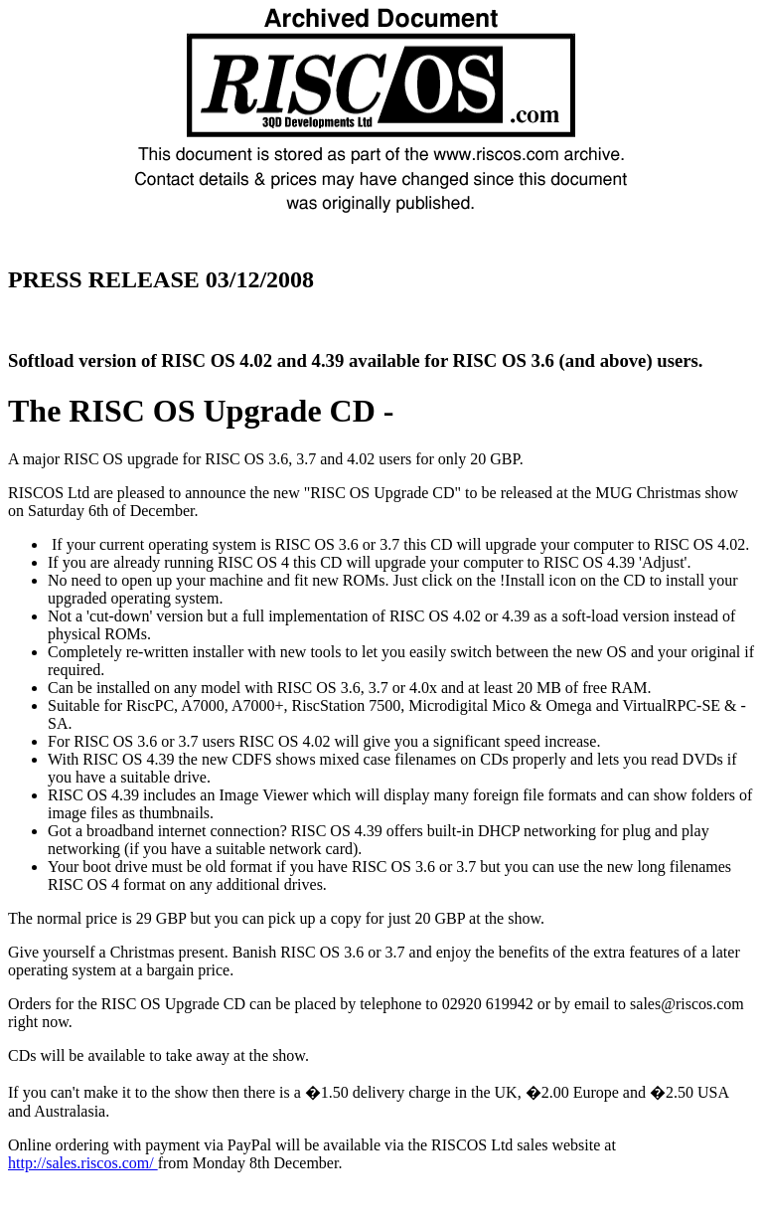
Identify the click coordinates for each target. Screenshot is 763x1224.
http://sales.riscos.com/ (83, 1162)
